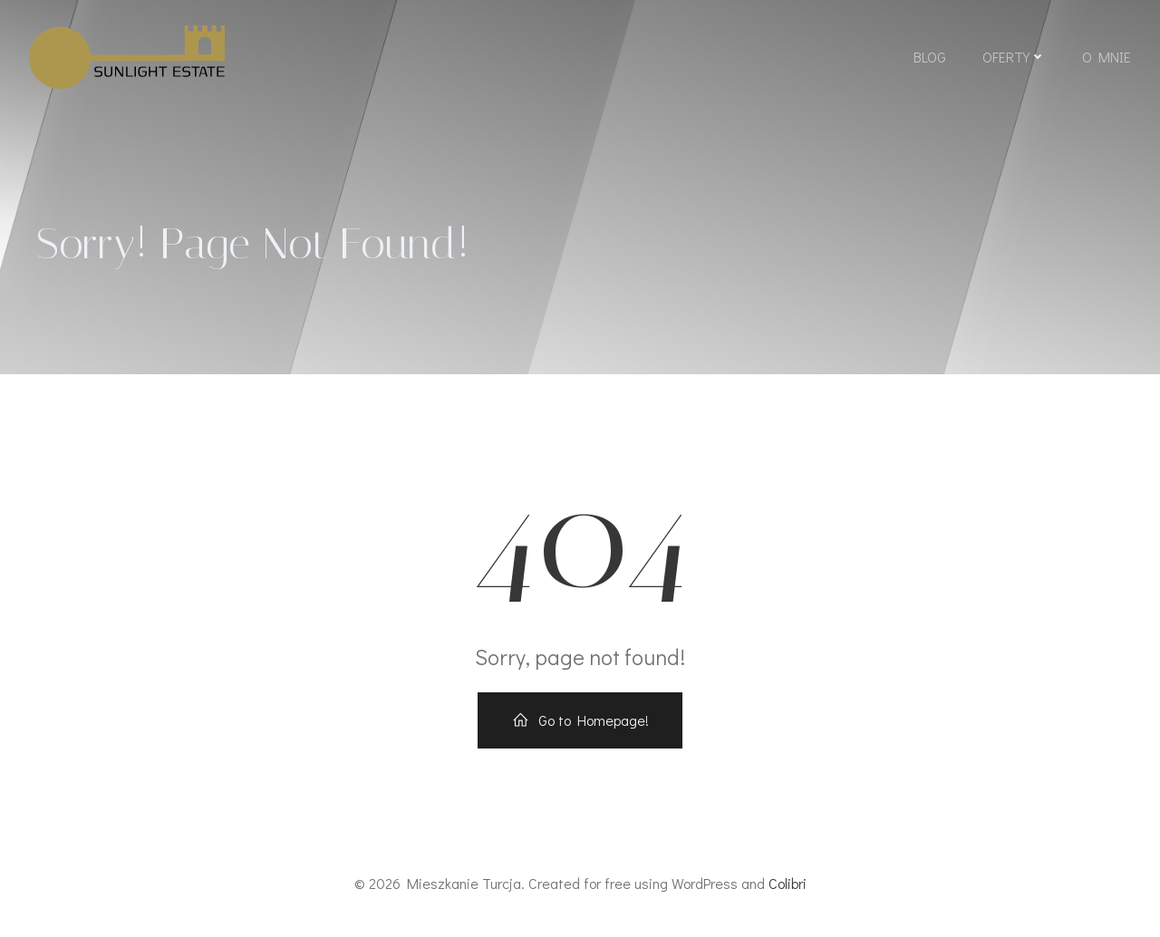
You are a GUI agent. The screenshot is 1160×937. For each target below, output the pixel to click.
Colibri (787, 883)
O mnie (1106, 56)
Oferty (1014, 56)
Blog (930, 56)
